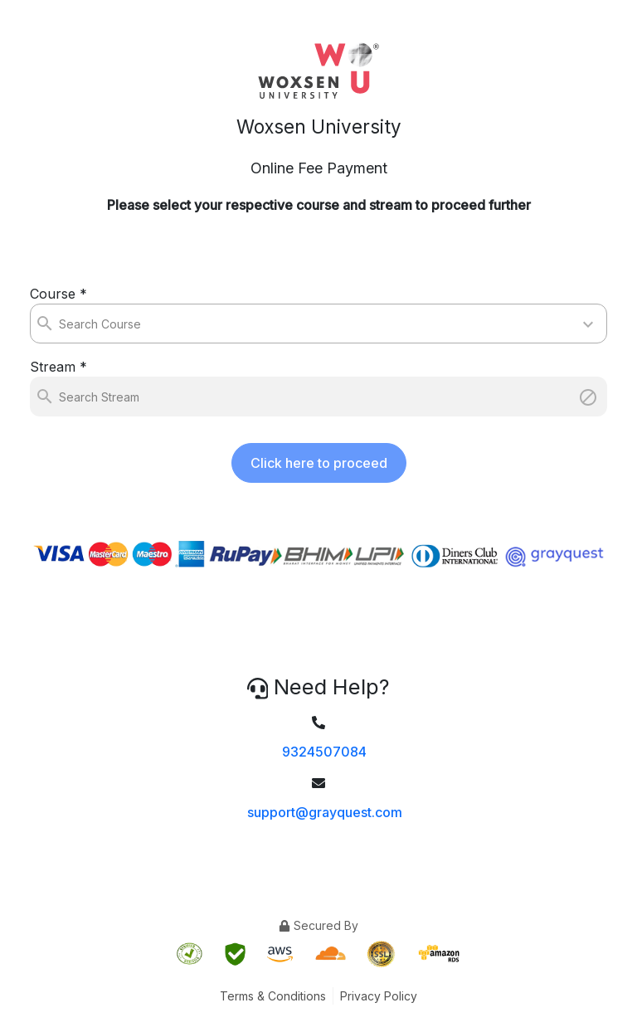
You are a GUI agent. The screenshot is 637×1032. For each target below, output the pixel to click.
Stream (58, 366)
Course (58, 293)
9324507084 (324, 751)
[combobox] (61, 323)
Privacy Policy (378, 996)
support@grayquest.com (324, 812)
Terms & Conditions (273, 996)
